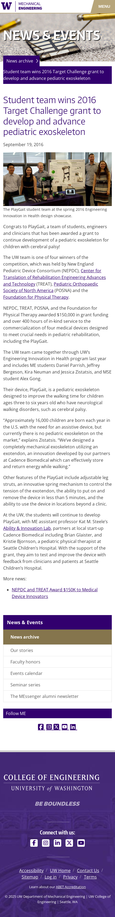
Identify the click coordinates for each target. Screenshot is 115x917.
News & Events (25, 622)
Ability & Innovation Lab (27, 528)
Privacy (70, 877)
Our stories (21, 650)
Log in (51, 877)
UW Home (60, 870)
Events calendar (26, 673)
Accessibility (31, 870)
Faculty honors (25, 662)
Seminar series (25, 685)
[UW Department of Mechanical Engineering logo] (33, 6)
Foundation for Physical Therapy (35, 297)
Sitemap (30, 877)
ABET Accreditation (71, 886)
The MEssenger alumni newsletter (44, 696)
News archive (19, 61)
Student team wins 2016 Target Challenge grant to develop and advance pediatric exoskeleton (53, 75)
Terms (90, 877)
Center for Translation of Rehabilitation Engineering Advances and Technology (54, 277)
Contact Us (88, 870)
